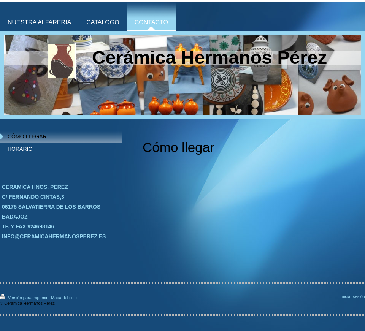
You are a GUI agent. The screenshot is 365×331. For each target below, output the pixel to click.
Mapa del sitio (64, 297)
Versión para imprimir (24, 297)
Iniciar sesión (353, 296)
